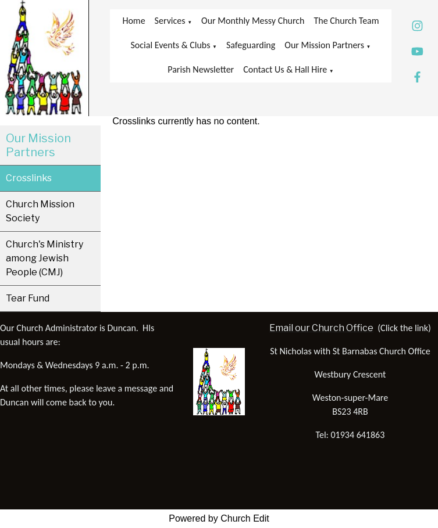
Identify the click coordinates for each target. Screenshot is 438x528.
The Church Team (346, 20)
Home (133, 20)
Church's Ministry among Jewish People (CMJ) (44, 258)
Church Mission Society (40, 211)
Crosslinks (29, 178)
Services (170, 20)
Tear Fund (27, 298)
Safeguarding (250, 45)
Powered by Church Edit (219, 518)
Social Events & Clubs (171, 45)
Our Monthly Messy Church (252, 20)
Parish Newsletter (201, 69)
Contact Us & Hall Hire (285, 69)
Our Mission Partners (324, 45)
